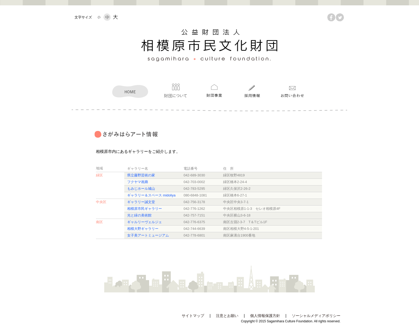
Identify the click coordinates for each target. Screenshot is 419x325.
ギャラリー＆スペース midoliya (151, 195)
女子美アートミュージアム (148, 235)
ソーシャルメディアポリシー (316, 316)
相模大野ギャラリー (142, 229)
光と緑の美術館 (139, 215)
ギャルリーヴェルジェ (144, 222)
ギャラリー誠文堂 (141, 202)
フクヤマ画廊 (137, 182)
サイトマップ (193, 316)
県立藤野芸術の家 (141, 175)
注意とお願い (227, 316)
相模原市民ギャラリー (144, 209)
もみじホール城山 (141, 189)
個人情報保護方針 (265, 316)
